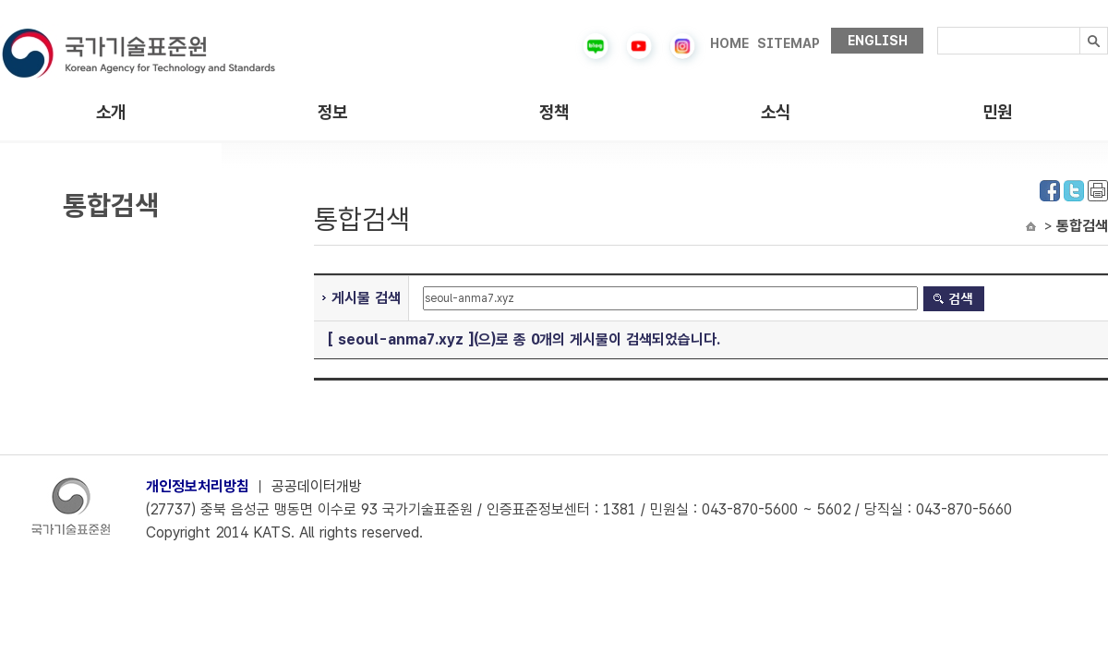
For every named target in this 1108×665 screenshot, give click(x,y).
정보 (332, 112)
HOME (729, 43)
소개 (111, 112)
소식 (775, 112)
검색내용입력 (937, 27)
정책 (554, 112)
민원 (997, 112)
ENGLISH (878, 40)
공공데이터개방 (316, 486)
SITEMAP (788, 43)
